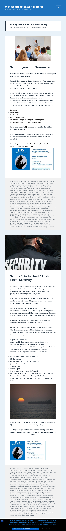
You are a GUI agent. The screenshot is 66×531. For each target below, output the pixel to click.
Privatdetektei (22, 210)
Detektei (19, 190)
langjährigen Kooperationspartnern (42, 425)
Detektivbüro (45, 190)
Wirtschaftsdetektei (23, 227)
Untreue (25, 221)
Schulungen (13, 214)
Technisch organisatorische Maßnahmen (22, 219)
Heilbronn (34, 196)
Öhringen (20, 208)
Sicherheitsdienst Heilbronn (41, 505)
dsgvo (51, 190)
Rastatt (18, 212)
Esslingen (37, 192)
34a (43, 468)
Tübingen (13, 221)
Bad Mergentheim (45, 183)
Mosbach (39, 205)
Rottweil (38, 212)
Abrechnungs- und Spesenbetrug (20, 470)
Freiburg (12, 194)
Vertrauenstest (14, 223)
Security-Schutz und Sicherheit (31, 468)
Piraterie (19, 499)
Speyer (12, 217)
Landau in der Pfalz (34, 201)
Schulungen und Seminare (30, 67)
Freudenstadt (20, 194)
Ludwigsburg (38, 203)
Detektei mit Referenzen (29, 190)
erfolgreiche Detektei (22, 192)
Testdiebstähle (38, 219)
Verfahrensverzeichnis (44, 221)
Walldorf (29, 225)
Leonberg (49, 201)
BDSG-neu (34, 185)
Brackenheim (40, 187)
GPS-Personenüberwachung (34, 485)
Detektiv (39, 190)
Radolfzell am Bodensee (27, 501)
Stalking (17, 217)
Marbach (26, 205)
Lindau (12, 203)
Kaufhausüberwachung (27, 199)
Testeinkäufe (47, 219)
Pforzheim (39, 208)
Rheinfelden (31, 212)
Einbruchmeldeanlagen (37, 479)
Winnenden (13, 227)
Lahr (27, 201)
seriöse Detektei (44, 214)
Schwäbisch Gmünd (23, 214)
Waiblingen (22, 225)
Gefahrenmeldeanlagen (35, 483)
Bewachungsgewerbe (16, 475)
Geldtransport (47, 483)
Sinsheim (25, 216)
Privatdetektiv (31, 210)
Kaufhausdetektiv (15, 199)
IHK (36, 332)
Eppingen (13, 192)
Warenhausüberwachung (45, 512)
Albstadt (21, 183)
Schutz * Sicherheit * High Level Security (29, 278)
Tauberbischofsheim (45, 217)
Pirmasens (45, 208)
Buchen (52, 187)
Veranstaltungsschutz (34, 510)
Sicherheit (29, 505)
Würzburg (44, 227)
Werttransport (21, 514)
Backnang (27, 183)
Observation (51, 207)
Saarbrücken (45, 212)
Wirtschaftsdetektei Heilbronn (24, 6)
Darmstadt (23, 188)
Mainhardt (13, 205)
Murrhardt (13, 207)
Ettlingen (43, 192)
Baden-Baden (21, 185)
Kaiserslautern (45, 198)
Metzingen (33, 205)
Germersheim (38, 194)
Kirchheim (41, 199)
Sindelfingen (13, 216)
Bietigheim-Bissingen (23, 187)
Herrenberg (49, 196)
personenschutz (49, 497)
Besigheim (47, 185)
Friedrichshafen (28, 194)
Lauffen (43, 201)
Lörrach (32, 203)
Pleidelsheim (14, 210)
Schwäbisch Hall (34, 214)
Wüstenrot (51, 227)
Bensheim (40, 185)
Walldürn (35, 225)
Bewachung (41, 474)
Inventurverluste (35, 198)
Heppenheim (41, 196)
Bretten (47, 187)
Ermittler (31, 192)
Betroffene (13, 187)
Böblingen (33, 187)
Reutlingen (24, 212)
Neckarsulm (20, 207)
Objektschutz (19, 497)
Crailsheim (16, 188)
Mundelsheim (47, 205)
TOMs (53, 219)
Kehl (36, 199)
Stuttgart (22, 217)
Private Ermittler (39, 210)
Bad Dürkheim (35, 183)
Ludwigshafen (47, 203)
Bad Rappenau (51, 472)
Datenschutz (30, 188)
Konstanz (16, 201)
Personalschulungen (29, 208)
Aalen (40, 181)
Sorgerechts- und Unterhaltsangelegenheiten (42, 216)
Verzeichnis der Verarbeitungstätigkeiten (31, 223)
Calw (11, 188)
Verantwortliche (32, 221)
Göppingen (46, 194)
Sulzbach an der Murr (32, 217)
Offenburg (13, 208)
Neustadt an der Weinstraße (32, 207)
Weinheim (41, 225)
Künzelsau (22, 201)
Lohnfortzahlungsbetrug (22, 203)
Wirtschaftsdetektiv (34, 227)
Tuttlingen (19, 221)
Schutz (25, 503)
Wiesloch (47, 225)
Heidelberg (27, 196)
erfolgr (53, 479)
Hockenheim (13, 198)
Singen (20, 216)
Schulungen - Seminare (29, 181)
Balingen (27, 185)
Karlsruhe (52, 198)
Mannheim (20, 205)
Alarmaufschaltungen (36, 470)
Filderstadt (50, 192)
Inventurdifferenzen (24, 198)
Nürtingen (45, 207)
